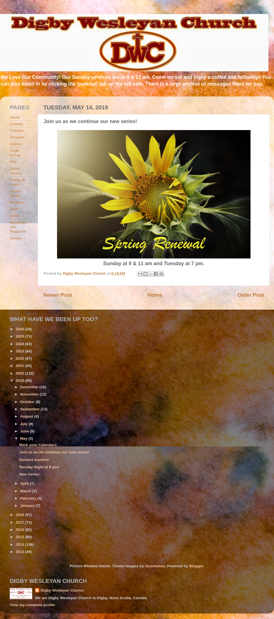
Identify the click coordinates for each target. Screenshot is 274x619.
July (24, 424)
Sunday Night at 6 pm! (39, 467)
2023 (20, 351)
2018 (20, 515)
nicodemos (155, 566)
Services (17, 137)
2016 (20, 530)
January (28, 505)
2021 (20, 366)
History (16, 144)
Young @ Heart (17, 182)
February (28, 498)
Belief (14, 216)
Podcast (16, 130)
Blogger (196, 566)
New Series (29, 474)
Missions (17, 202)
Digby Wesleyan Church (62, 590)
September (30, 409)
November (30, 394)
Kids (13, 162)
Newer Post (57, 295)
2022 (20, 358)
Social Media (15, 193)
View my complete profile (32, 605)
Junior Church (16, 170)
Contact (16, 124)
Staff (14, 209)
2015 (20, 537)
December (29, 387)
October (28, 402)
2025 (20, 336)
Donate (16, 238)
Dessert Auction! (34, 460)
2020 (20, 373)
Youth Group (15, 153)
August (27, 416)
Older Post (250, 295)
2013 (20, 552)
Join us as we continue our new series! (54, 452)
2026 (20, 329)
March (26, 491)
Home (154, 295)
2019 (20, 380)
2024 (20, 344)
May (24, 438)
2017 (20, 522)
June (25, 431)
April (25, 483)
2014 (20, 544)
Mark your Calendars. (38, 445)
